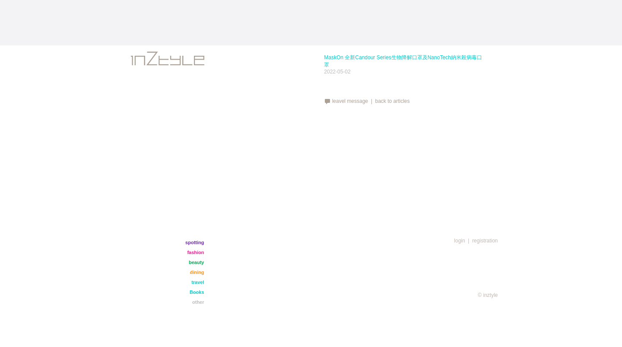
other (198, 302)
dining (197, 272)
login (459, 241)
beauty (196, 262)
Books (197, 292)
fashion (195, 252)
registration (485, 241)
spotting (194, 242)
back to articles (392, 101)
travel (197, 282)
